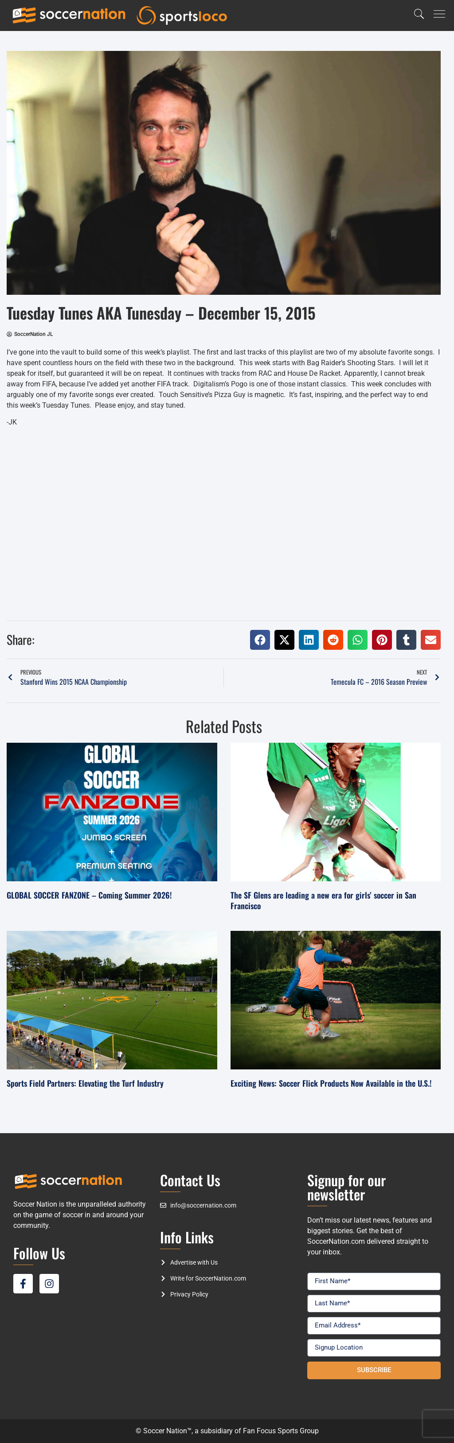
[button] (260, 640)
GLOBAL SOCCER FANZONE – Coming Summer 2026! (89, 895)
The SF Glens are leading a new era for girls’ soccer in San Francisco (323, 900)
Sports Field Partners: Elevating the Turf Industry (85, 1083)
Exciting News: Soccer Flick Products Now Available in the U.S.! (331, 1083)
